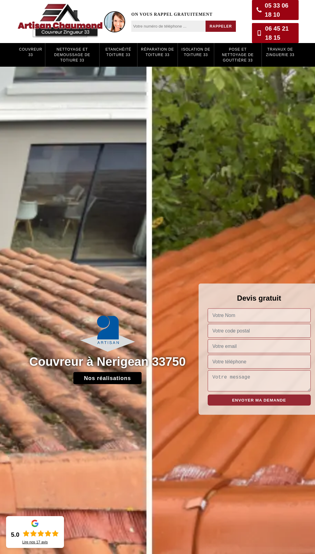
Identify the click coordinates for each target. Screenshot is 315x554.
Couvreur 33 (30, 52)
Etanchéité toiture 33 (118, 52)
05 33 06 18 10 (272, 10)
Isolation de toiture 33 (196, 52)
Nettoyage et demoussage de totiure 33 (72, 54)
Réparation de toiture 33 (157, 52)
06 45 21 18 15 (272, 33)
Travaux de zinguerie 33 (280, 52)
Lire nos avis (35, 542)
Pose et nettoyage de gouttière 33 (238, 54)
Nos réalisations (107, 378)
